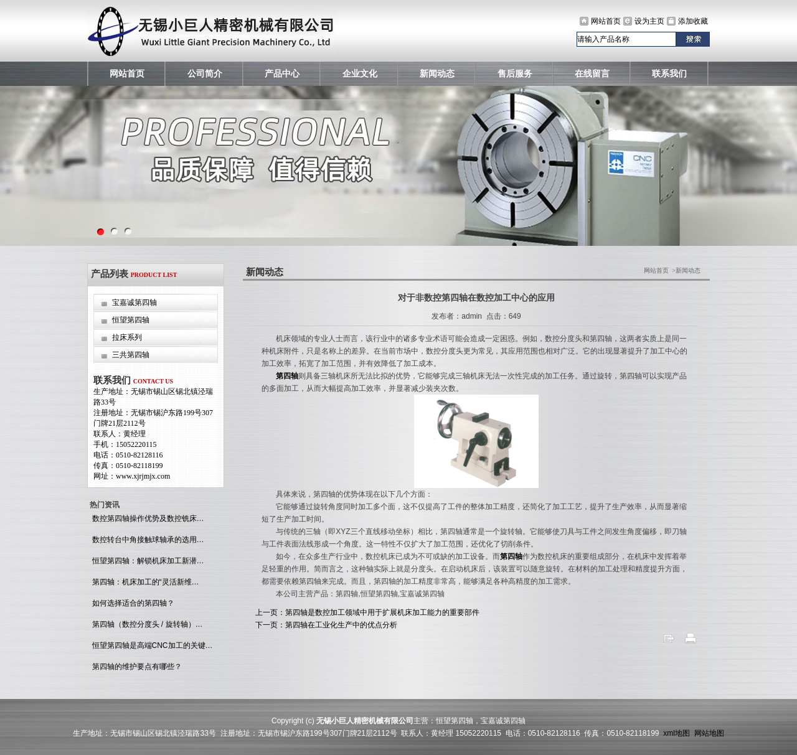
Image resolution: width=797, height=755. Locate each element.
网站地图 (709, 733)
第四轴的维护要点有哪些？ (135, 666)
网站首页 (606, 21)
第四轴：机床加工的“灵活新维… (144, 582)
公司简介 (204, 73)
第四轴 (287, 376)
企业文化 (359, 73)
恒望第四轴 (130, 320)
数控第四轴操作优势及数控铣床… (147, 518)
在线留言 (592, 73)
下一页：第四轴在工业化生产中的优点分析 (326, 625)
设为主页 (649, 21)
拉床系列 (127, 337)
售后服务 (515, 73)
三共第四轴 (130, 354)
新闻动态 (437, 73)
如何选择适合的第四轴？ (132, 603)
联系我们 (669, 73)
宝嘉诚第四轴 (134, 302)
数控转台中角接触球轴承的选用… (147, 539)
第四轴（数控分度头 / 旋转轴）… (146, 624)
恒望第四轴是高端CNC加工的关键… (151, 645)
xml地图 (676, 733)
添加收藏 (693, 21)
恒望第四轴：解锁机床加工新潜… (147, 560)
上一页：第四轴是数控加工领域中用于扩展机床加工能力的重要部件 (367, 612)
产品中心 (282, 73)
